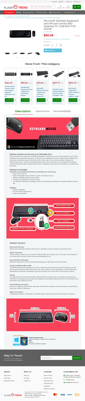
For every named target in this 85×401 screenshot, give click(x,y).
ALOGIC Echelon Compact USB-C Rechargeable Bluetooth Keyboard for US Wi (10, 91)
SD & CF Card (41, 12)
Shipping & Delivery (39, 395)
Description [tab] (23, 111)
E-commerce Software (29, 397)
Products (54, 1)
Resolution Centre (9, 381)
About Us (69, 1)
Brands (61, 1)
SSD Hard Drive (55, 12)
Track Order (7, 378)
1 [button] (16, 57)
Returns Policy (29, 395)
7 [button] (49, 108)
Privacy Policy (37, 394)
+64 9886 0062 (69, 380)
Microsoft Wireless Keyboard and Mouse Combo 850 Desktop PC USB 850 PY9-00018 (32, 18)
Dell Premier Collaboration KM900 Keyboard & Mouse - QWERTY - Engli (74, 92)
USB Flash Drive (69, 12)
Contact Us (76, 1)
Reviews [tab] (62, 111)
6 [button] (29, 57)
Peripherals (10, 16)
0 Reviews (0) (52, 39)
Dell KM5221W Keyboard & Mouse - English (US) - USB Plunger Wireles (26, 91)
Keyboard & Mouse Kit (23, 16)
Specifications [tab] (42, 111)
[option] (22, 33)
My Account (7, 375)
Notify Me (50, 50)
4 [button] (24, 57)
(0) (9, 103)
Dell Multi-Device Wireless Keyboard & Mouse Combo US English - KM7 (58, 92)
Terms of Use (28, 394)
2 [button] (19, 57)
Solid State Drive (48, 381)
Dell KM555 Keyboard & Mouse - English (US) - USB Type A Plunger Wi (42, 92)
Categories (9, 12)
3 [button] (21, 57)
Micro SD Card (29, 12)
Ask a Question (65, 39)
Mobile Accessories (49, 389)
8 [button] (51, 108)
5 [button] (26, 57)
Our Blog (26, 378)
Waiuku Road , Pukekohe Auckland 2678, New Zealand (72, 376)
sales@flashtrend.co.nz (71, 382)
